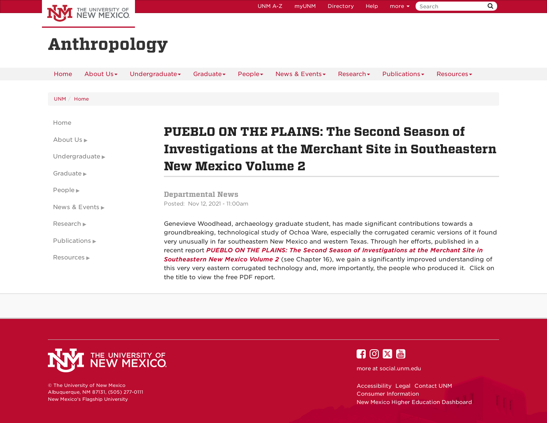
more (400, 6)
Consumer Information (388, 394)
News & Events (300, 75)
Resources (454, 75)
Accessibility (374, 386)
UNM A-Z (270, 6)
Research (354, 75)
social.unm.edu (400, 368)
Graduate (209, 75)
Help (372, 6)
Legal (402, 386)
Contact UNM (433, 386)
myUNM (305, 6)
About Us (101, 75)
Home (63, 74)
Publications (403, 75)
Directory (341, 6)
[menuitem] (63, 74)
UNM (60, 99)
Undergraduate (155, 75)
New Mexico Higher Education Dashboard (414, 402)
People (250, 75)
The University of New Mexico (88, 14)
